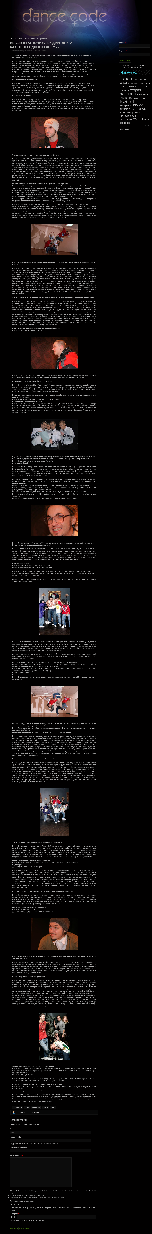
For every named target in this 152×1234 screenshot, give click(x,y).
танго (147, 83)
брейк (27, 1107)
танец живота (140, 79)
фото (130, 86)
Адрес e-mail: (15, 1137)
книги (142, 83)
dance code (126, 123)
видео (138, 105)
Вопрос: (15, 1214)
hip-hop (122, 112)
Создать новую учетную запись (134, 65)
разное (45, 1107)
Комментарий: (16, 1156)
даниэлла (134, 83)
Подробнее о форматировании (22, 1201)
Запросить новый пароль (132, 67)
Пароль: (123, 51)
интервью (36, 1107)
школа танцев (140, 98)
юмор (130, 112)
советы (122, 87)
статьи (139, 86)
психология (125, 109)
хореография (126, 119)
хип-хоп (138, 112)
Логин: (122, 43)
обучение (126, 97)
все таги (148, 126)
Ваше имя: (14, 1129)
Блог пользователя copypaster (35, 39)
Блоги (20, 39)
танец (53, 1107)
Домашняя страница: (18, 1147)
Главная (13, 39)
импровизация (128, 115)
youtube (124, 83)
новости (142, 108)
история (134, 90)
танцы (138, 119)
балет (134, 109)
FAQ (147, 87)
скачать (147, 119)
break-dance (17, 1107)
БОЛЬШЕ (129, 101)
